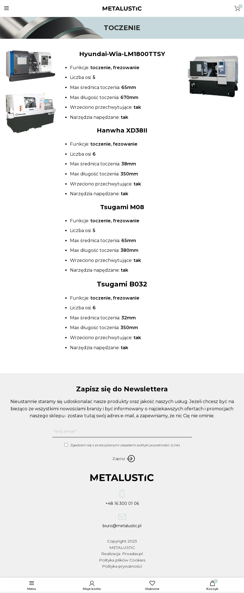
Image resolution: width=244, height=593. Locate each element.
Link (175, 445)
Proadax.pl (132, 553)
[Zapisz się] (122, 458)
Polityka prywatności (122, 566)
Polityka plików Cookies (122, 560)
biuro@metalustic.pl (122, 522)
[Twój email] (122, 431)
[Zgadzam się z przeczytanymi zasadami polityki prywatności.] (66, 445)
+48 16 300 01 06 (122, 499)
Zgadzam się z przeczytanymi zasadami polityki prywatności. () (122, 445)
